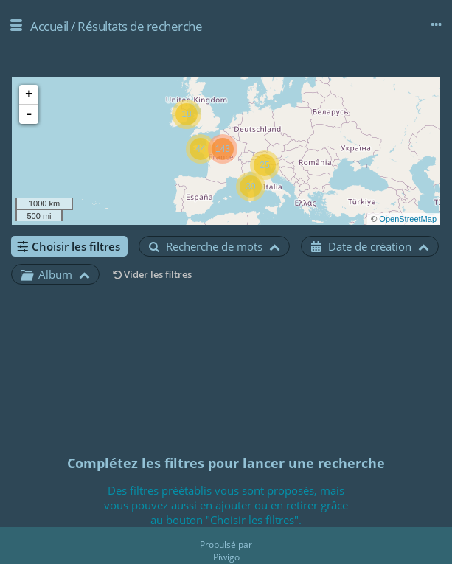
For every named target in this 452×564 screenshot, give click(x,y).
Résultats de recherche (139, 26)
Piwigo (226, 557)
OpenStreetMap (408, 219)
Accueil (49, 26)
